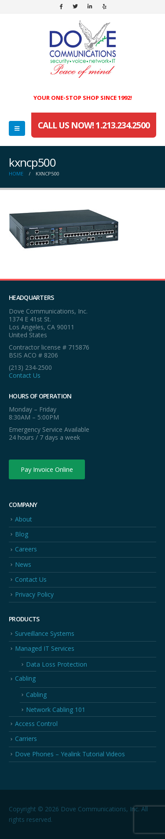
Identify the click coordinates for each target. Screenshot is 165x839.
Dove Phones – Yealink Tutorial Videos (70, 754)
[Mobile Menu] (17, 128)
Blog (21, 534)
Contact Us (24, 375)
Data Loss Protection (56, 664)
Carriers (26, 738)
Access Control (36, 723)
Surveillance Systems (44, 633)
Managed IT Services (44, 648)
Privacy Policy (34, 594)
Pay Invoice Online (47, 469)
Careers (26, 549)
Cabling (25, 678)
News (23, 564)
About (23, 519)
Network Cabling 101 (55, 709)
